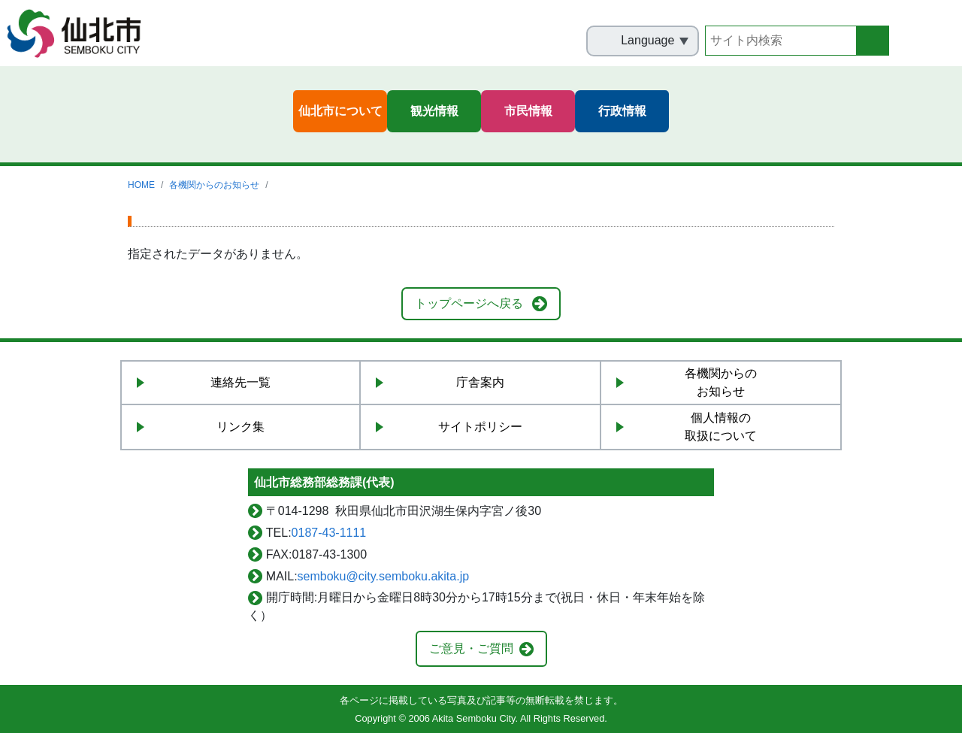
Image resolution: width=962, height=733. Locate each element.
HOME (141, 185)
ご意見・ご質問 (471, 648)
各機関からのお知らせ (214, 185)
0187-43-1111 (329, 532)
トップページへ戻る (469, 303)
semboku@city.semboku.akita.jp (383, 576)
